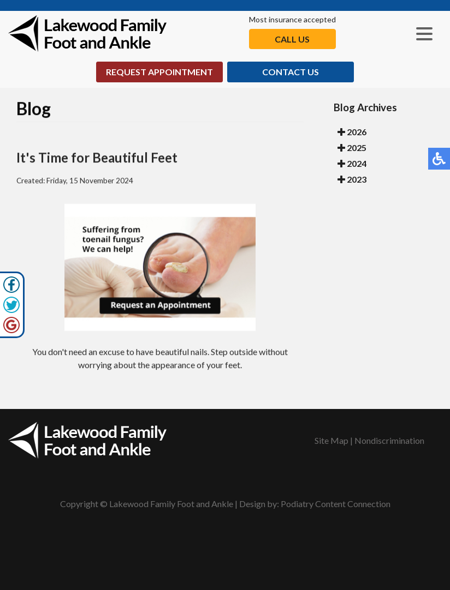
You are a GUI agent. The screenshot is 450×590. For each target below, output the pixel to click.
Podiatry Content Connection (335, 503)
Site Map (331, 440)
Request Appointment (159, 72)
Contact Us (290, 72)
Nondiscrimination (389, 440)
